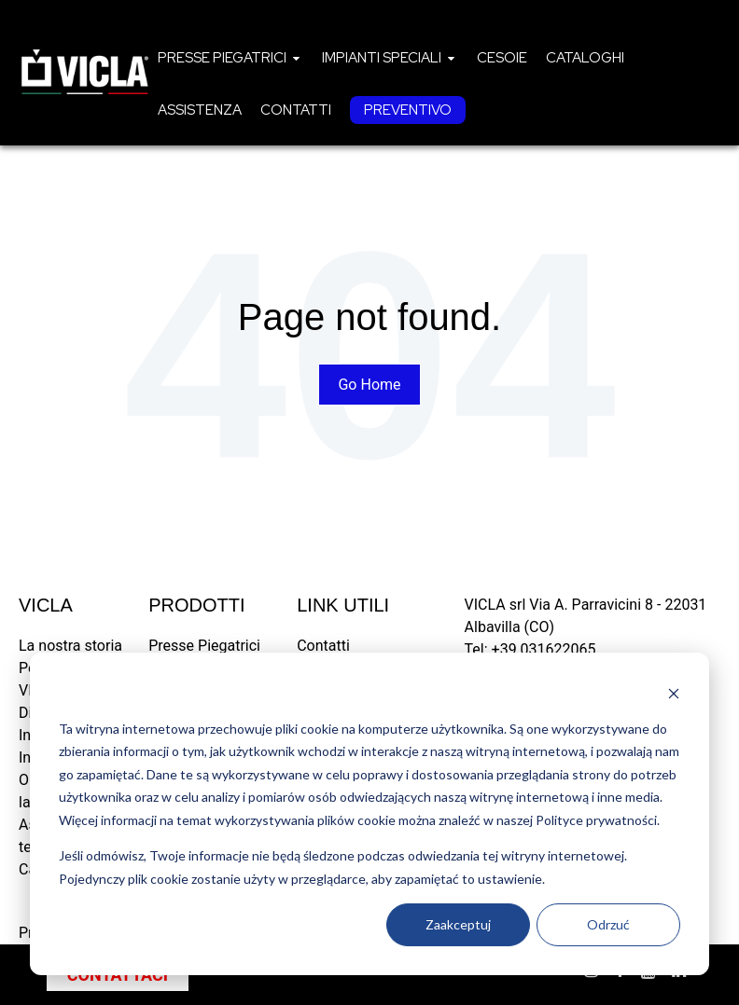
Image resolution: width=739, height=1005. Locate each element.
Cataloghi (585, 57)
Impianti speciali (381, 57)
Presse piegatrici (222, 57)
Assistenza (200, 110)
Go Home (369, 384)
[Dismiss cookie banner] (673, 693)
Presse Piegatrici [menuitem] (204, 645)
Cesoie (502, 57)
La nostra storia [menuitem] (70, 645)
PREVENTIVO (408, 110)
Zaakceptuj (458, 924)
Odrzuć (608, 924)
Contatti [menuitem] (323, 645)
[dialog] (369, 814)
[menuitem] (230, 58)
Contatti (295, 110)
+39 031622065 (544, 649)
